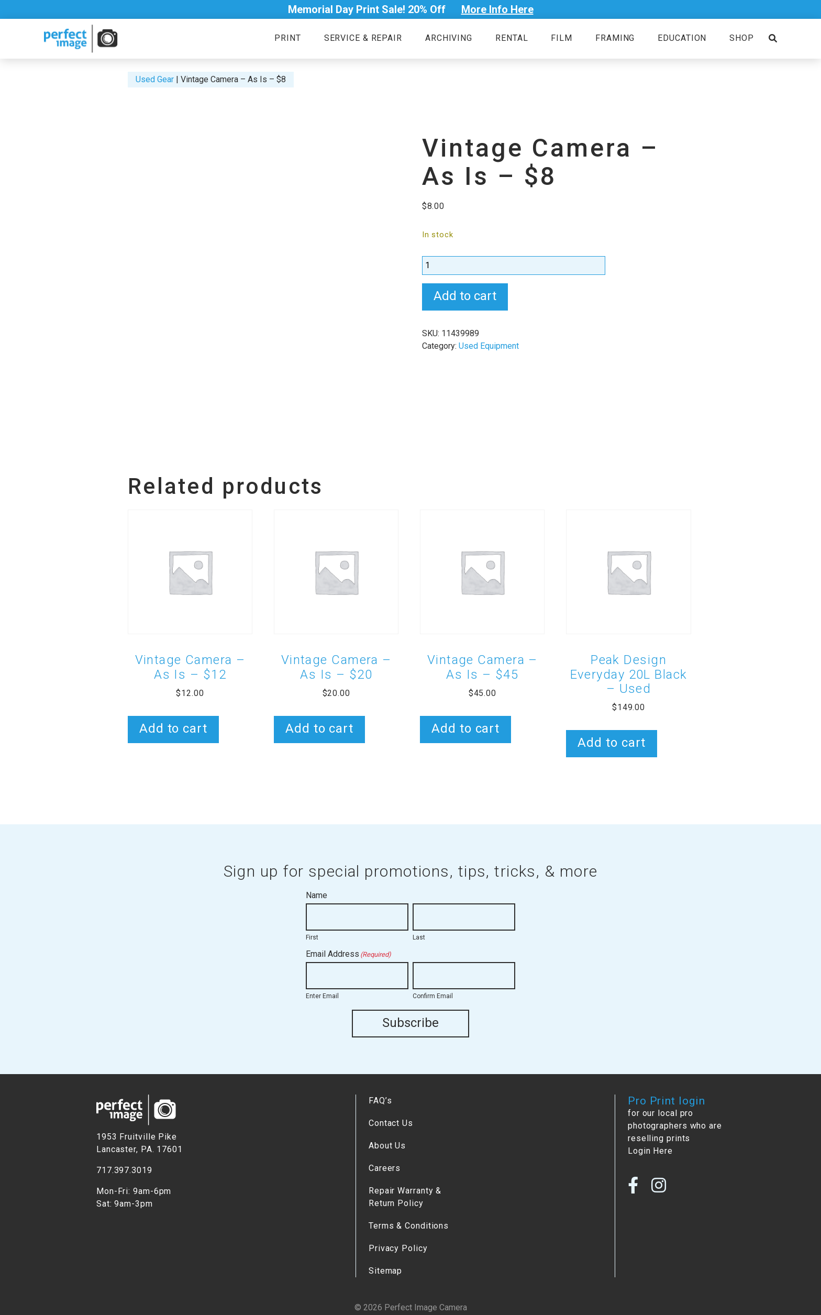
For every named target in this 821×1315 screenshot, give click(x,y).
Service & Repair (363, 38)
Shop (741, 38)
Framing (615, 38)
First (312, 937)
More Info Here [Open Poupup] (497, 9)
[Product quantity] (513, 265)
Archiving (448, 38)
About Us (387, 1145)
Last (419, 937)
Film (561, 38)
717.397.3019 (124, 1169)
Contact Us (391, 1122)
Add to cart (465, 296)
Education (682, 38)
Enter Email (322, 996)
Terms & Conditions (409, 1225)
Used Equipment (489, 346)
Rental (511, 38)
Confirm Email (433, 996)
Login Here (650, 1150)
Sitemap (385, 1270)
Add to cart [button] (173, 728)
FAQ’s (380, 1099)
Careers (385, 1167)
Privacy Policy (398, 1247)
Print (287, 38)
